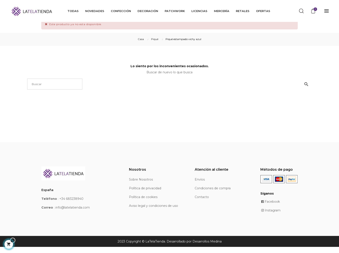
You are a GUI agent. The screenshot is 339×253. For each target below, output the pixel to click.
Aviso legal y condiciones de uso (153, 212)
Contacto (202, 203)
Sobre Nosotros (141, 186)
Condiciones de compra (213, 194)
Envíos (200, 186)
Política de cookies (143, 203)
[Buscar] (54, 90)
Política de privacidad (145, 194)
